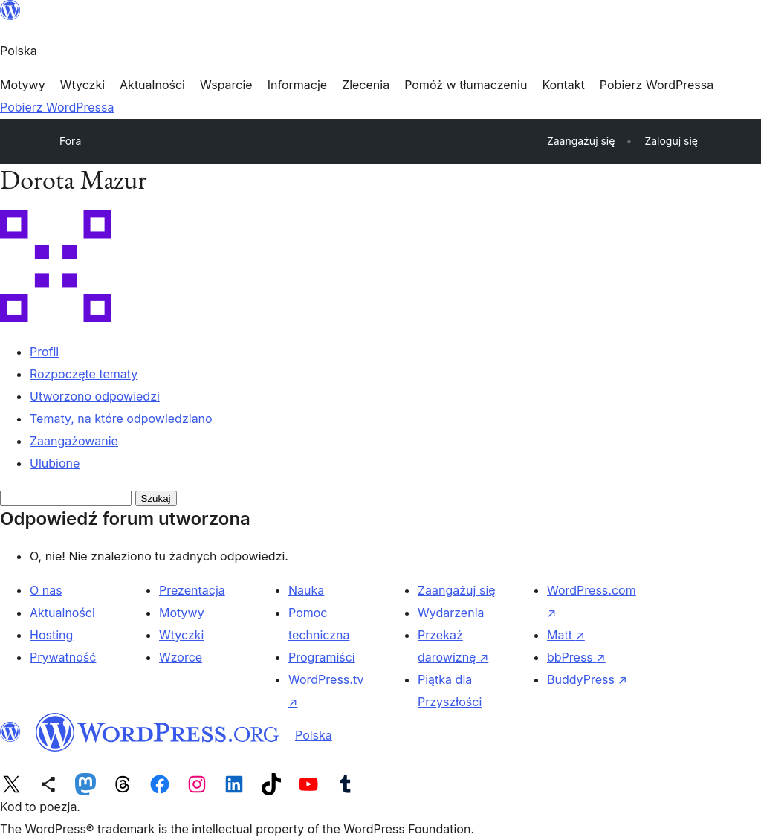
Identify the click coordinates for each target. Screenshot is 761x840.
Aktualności (62, 612)
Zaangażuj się (457, 590)
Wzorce (180, 657)
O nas (46, 590)
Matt (566, 634)
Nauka (306, 590)
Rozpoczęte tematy (83, 373)
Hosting (51, 634)
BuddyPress (587, 679)
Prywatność (63, 657)
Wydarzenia (451, 612)
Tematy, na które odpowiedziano (121, 418)
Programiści (321, 657)
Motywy (181, 612)
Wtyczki (181, 634)
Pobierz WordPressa (57, 107)
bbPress (576, 657)
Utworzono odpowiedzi (95, 396)
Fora (70, 141)
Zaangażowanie (74, 440)
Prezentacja (192, 590)
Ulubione (55, 463)
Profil (44, 351)
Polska (313, 735)
